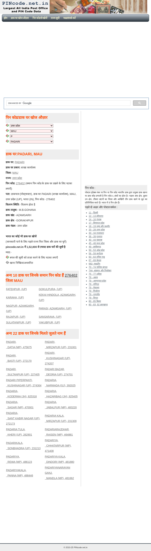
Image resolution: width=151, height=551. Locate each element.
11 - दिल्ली (93, 212)
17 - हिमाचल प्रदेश (96, 223)
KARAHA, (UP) (15, 297)
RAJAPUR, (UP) (15, 316)
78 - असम (93, 277)
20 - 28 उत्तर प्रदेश (97, 229)
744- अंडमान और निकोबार (100, 270)
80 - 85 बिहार (95, 301)
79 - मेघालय (94, 287)
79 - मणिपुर (94, 284)
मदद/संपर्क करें (69, 17)
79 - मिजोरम (94, 291)
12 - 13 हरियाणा (96, 216)
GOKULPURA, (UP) (50, 289)
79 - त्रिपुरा (93, 298)
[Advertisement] (36, 60)
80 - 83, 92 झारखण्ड (98, 304)
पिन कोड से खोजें (39, 17)
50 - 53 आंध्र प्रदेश (97, 250)
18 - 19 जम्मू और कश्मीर (99, 226)
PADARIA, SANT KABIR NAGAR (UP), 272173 (23, 418)
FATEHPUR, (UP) (16, 289)
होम (5, 17)
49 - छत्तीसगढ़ (95, 246)
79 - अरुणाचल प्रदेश (97, 280)
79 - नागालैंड (94, 294)
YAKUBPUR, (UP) (49, 322)
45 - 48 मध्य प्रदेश (97, 243)
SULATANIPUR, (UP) (18, 322)
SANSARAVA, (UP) (50, 316)
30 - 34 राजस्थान (96, 233)
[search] (68, 103)
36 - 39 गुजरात (95, 236)
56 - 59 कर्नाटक (96, 253)
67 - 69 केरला (95, 260)
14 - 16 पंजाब (95, 219)
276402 (71, 275)
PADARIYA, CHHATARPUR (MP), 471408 (58, 445)
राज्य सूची (55, 17)
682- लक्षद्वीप (94, 263)
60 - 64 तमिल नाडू (97, 257)
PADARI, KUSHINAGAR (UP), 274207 (58, 358)
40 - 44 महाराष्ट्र (95, 240)
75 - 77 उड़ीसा (95, 274)
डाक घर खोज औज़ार (20, 17)
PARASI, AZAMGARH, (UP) (55, 308)
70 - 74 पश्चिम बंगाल (98, 267)
